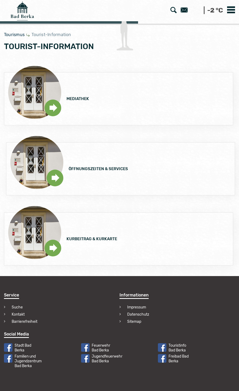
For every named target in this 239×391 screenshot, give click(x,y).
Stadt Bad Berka (23, 348)
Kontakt (18, 314)
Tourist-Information (51, 34)
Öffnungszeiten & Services (98, 168)
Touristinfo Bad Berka (177, 348)
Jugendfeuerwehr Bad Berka (107, 358)
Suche (17, 307)
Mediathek (78, 98)
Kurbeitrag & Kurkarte (92, 239)
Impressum (136, 307)
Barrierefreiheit (24, 321)
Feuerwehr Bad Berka (101, 348)
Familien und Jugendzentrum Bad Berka (28, 361)
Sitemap (134, 321)
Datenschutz (138, 314)
